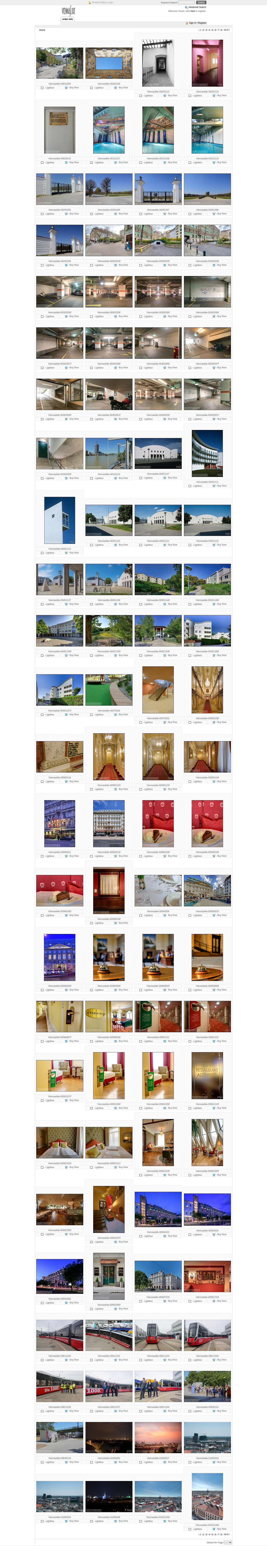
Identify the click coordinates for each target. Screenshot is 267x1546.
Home (42, 30)
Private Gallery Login (102, 2)
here (193, 11)
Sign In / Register (197, 23)
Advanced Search (197, 7)
